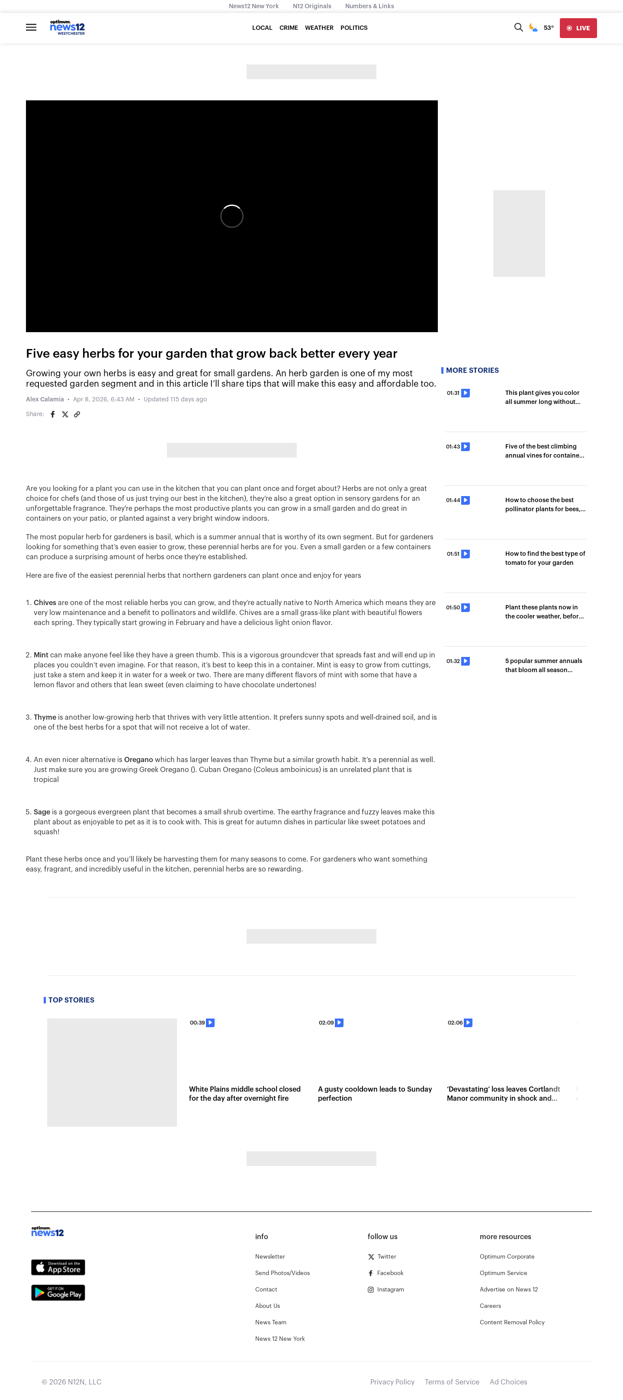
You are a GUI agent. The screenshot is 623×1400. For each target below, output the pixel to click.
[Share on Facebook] (52, 414)
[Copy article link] (77, 414)
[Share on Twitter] (64, 414)
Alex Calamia (45, 400)
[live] (578, 28)
